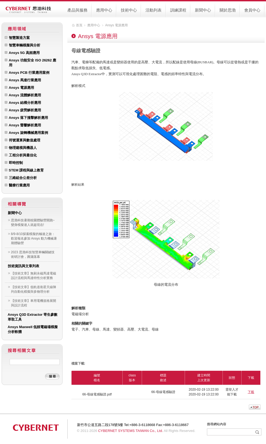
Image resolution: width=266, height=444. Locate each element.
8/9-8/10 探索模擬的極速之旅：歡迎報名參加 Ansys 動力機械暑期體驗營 (34, 238)
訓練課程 (178, 10)
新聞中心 (203, 10)
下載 (251, 392)
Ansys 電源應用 (116, 25)
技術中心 (129, 10)
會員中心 (252, 10)
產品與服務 (77, 10)
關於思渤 (228, 10)
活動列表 (153, 10)
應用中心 (104, 10)
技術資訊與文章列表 (23, 266)
